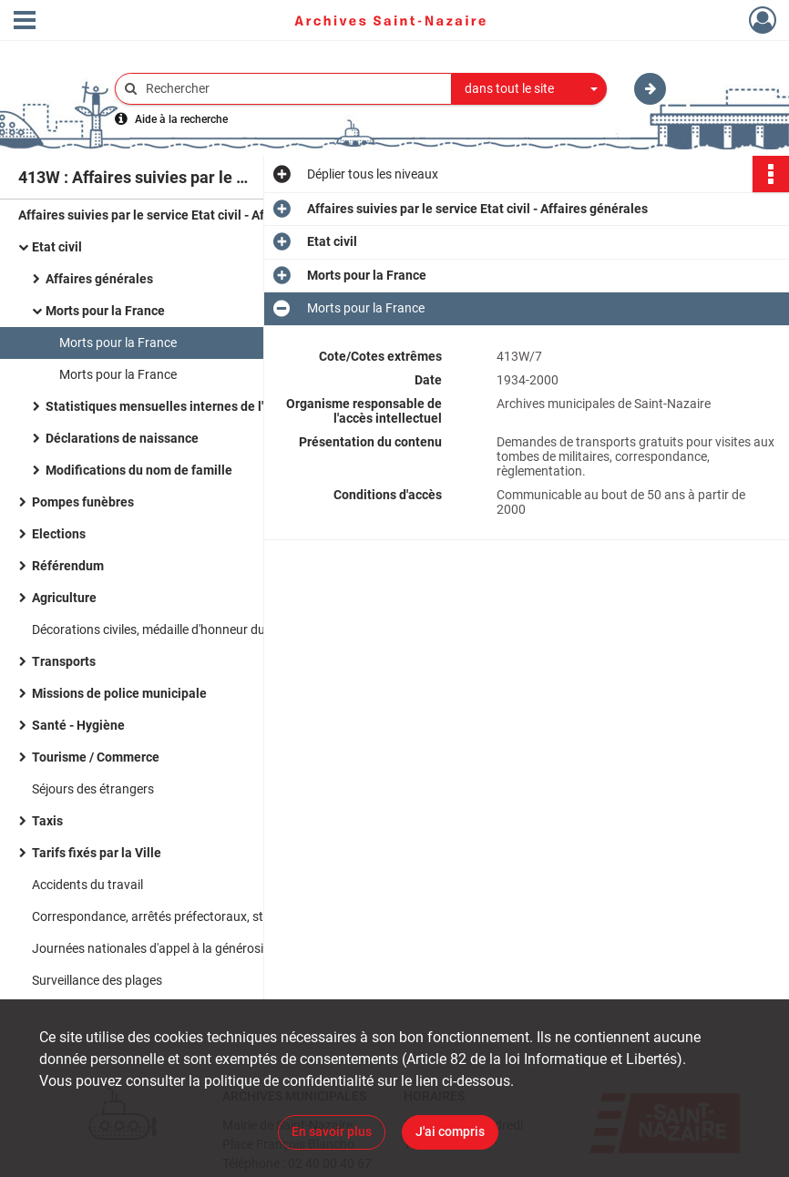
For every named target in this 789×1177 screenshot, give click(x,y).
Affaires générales (99, 278)
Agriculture (64, 597)
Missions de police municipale (119, 693)
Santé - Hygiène (78, 725)
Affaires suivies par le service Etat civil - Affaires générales (188, 215)
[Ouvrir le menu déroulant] (25, 22)
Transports (64, 661)
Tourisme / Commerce (95, 757)
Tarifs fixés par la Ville (96, 852)
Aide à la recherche (181, 119)
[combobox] (529, 89)
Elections (59, 534)
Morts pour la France (105, 310)
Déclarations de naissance (122, 438)
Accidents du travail (87, 884)
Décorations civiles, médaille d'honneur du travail (167, 629)
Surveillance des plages (97, 980)
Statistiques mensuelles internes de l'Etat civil (179, 406)
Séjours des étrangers (93, 789)
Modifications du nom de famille (139, 470)
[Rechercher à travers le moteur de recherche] (292, 88)
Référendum (68, 565)
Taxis (47, 821)
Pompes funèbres (83, 502)
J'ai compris (450, 1131)
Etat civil (57, 247)
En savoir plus (332, 1131)
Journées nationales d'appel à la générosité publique (178, 948)
